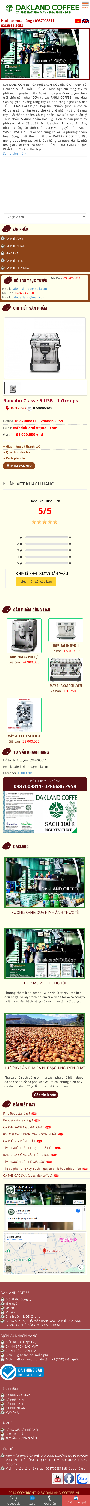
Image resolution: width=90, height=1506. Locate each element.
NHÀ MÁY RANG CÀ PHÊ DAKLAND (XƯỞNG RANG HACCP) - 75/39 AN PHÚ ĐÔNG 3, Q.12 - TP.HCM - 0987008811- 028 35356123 (48, 1459)
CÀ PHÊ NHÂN (15, 246)
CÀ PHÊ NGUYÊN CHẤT (23, 1141)
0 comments (42, 408)
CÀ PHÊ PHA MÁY (17, 268)
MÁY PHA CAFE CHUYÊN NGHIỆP (66, 687)
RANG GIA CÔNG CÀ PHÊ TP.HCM (30, 1155)
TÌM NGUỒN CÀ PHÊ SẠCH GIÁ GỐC (32, 1148)
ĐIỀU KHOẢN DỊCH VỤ (21, 1342)
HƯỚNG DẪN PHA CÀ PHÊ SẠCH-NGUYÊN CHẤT (45, 1067)
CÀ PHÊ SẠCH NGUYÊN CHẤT (27, 1127)
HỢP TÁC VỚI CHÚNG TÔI (45, 982)
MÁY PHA (11, 253)
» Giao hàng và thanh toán (22, 446)
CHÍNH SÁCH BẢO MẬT (22, 1346)
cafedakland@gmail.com (29, 289)
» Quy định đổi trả (16, 452)
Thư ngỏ (11, 1303)
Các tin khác (45, 1094)
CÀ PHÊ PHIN (14, 261)
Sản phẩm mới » (15, 153)
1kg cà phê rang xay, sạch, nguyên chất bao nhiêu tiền (45, 1168)
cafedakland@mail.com (28, 297)
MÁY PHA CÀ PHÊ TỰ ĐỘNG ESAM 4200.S (24, 658)
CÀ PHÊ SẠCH (14, 239)
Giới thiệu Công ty (18, 1299)
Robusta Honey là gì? (21, 1120)
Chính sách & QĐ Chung (23, 1316)
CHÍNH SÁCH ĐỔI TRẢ (21, 1351)
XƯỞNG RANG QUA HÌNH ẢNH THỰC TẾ (45, 912)
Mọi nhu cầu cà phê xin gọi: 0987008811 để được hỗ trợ (46, 1468)
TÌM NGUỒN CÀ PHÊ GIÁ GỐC (27, 1162)
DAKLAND (25, 773)
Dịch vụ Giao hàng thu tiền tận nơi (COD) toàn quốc (42, 1359)
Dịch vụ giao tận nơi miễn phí (27, 1355)
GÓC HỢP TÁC (15, 1434)
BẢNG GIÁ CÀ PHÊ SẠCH (22, 1430)
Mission (11, 1312)
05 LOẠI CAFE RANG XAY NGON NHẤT (33, 1134)
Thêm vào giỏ (19, 466)
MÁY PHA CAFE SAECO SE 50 (24, 738)
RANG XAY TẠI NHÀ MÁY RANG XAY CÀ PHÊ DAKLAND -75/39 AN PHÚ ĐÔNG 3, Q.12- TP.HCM (43, 1323)
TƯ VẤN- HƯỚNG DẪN (21, 1438)
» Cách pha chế (14, 458)
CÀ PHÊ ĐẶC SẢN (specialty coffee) (31, 1175)
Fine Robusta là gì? (20, 1113)
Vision (10, 1308)
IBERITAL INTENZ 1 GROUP (66, 647)
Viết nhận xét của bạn (36, 581)
